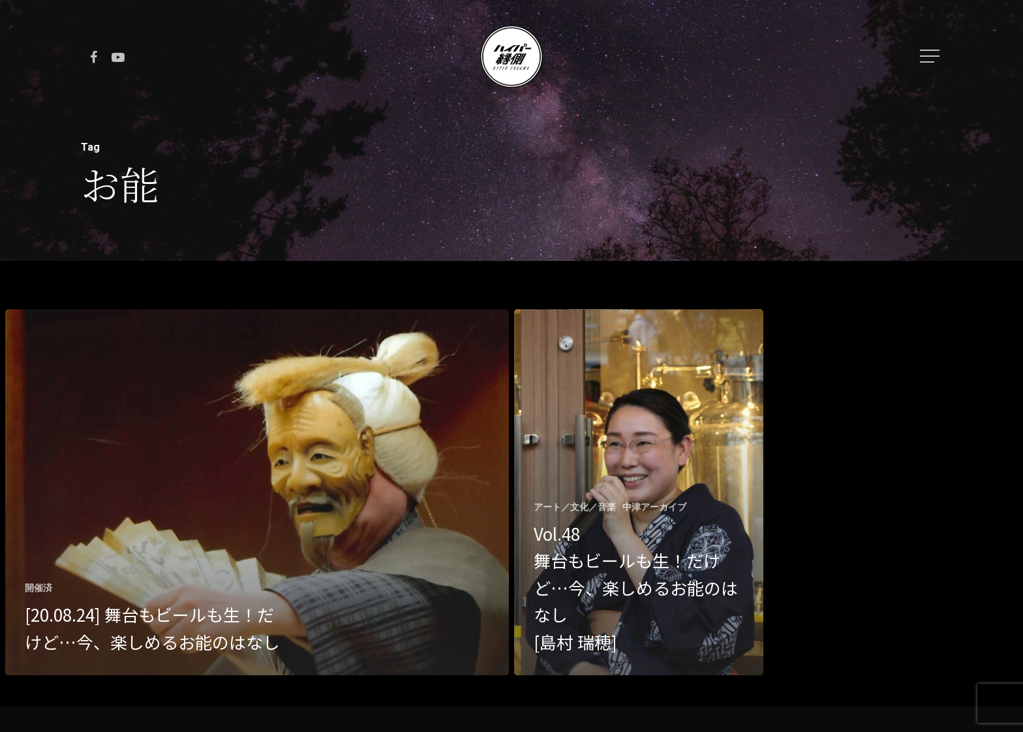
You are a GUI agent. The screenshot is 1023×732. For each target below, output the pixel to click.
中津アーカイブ (654, 507)
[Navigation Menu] (931, 56)
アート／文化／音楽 (575, 507)
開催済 (38, 588)
